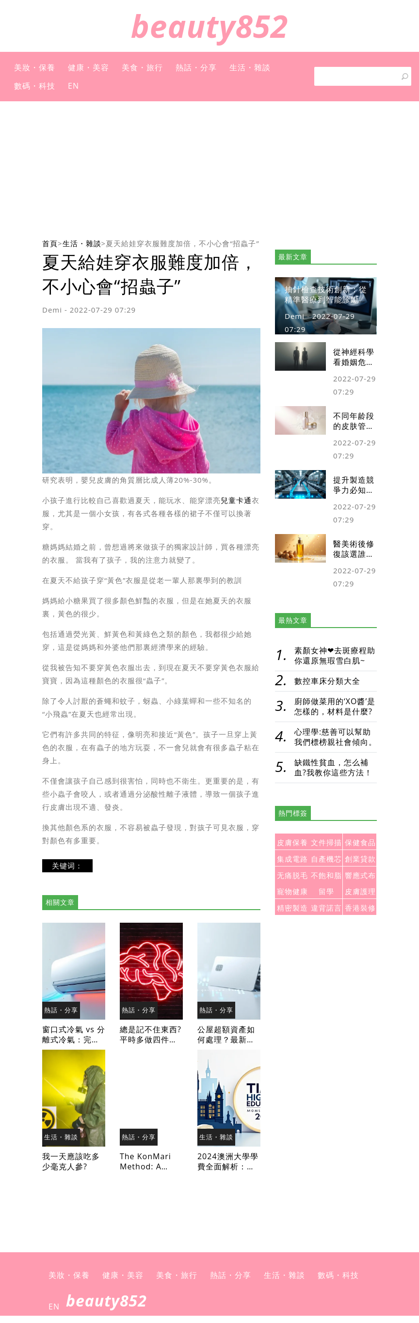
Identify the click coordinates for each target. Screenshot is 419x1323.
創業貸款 (360, 859)
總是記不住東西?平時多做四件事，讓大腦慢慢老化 (150, 1044)
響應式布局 (360, 876)
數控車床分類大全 (327, 681)
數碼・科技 (34, 85)
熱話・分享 (196, 67)
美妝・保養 (34, 67)
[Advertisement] (209, 169)
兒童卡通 (236, 500)
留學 (326, 891)
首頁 (50, 243)
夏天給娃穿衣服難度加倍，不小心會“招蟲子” (182, 243)
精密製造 (292, 908)
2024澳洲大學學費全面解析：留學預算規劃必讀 (227, 1166)
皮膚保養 (292, 842)
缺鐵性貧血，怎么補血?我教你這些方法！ (333, 767)
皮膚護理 (360, 891)
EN (73, 85)
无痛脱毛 (292, 875)
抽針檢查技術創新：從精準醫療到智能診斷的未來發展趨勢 (326, 299)
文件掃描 (326, 842)
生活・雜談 (250, 67)
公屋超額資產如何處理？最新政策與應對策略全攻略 (226, 1044)
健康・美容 (88, 67)
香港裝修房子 (360, 909)
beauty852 (210, 25)
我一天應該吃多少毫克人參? (71, 1161)
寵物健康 (292, 891)
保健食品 (360, 842)
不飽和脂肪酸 (326, 876)
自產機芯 (326, 859)
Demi (52, 310)
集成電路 (292, 859)
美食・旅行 (142, 67)
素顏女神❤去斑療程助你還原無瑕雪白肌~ (334, 655)
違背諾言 (326, 908)
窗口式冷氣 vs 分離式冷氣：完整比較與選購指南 (73, 1039)
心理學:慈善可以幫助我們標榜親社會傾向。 (335, 736)
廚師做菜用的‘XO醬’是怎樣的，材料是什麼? (334, 706)
